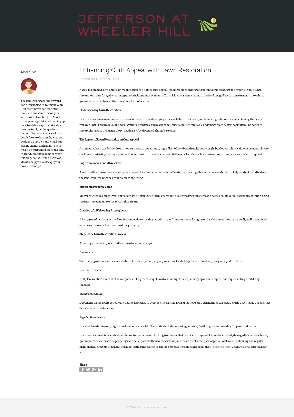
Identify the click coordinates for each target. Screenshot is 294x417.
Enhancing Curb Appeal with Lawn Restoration (145, 70)
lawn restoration (222, 346)
